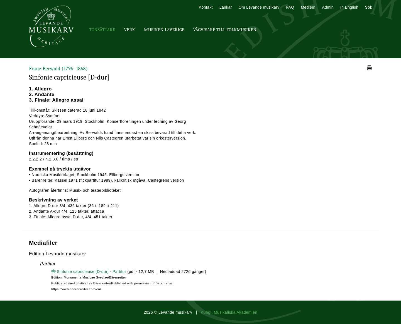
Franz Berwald (58, 69)
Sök (368, 7)
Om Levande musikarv (259, 7)
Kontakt (206, 7)
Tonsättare (102, 29)
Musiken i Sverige (164, 29)
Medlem (308, 7)
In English (349, 7)
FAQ (290, 7)
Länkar (225, 7)
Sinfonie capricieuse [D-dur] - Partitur (91, 271)
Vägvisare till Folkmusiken (224, 29)
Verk (129, 29)
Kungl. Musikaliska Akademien (229, 312)
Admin (327, 7)
